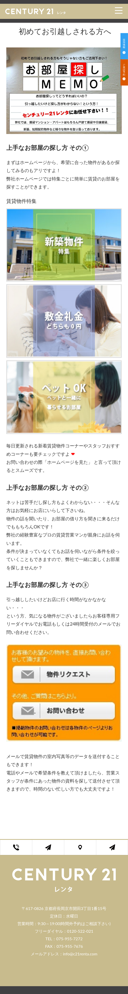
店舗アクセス (84, 850)
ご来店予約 (116, 850)
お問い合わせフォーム (52, 850)
